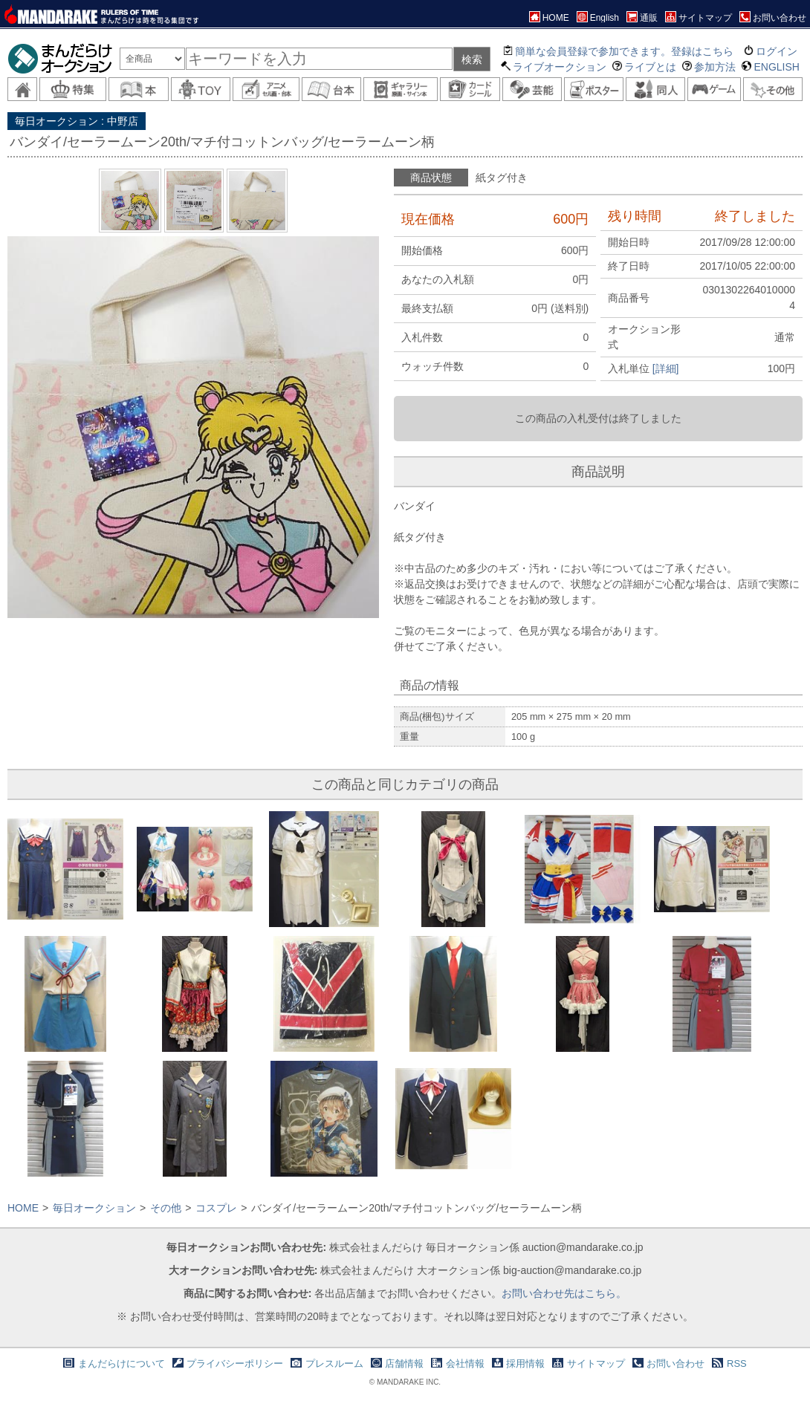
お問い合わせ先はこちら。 (564, 1293)
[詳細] (665, 368)
